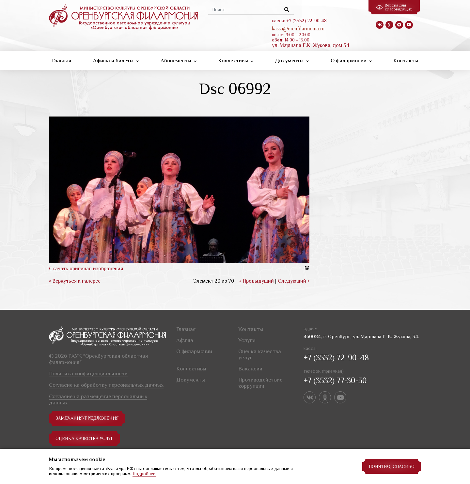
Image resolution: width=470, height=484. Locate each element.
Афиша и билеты (116, 60)
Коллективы (235, 60)
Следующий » (293, 281)
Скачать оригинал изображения (86, 269)
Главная (61, 60)
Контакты (405, 60)
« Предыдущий (256, 281)
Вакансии (250, 369)
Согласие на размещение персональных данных (98, 399)
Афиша (184, 340)
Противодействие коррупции (260, 383)
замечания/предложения (87, 418)
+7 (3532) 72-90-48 (336, 357)
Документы (292, 60)
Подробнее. (144, 473)
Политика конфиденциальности (88, 373)
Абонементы (178, 60)
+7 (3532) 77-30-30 (335, 380)
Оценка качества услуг (85, 438)
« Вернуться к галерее (75, 281)
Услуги (247, 340)
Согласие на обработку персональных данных (106, 385)
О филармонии (351, 60)
